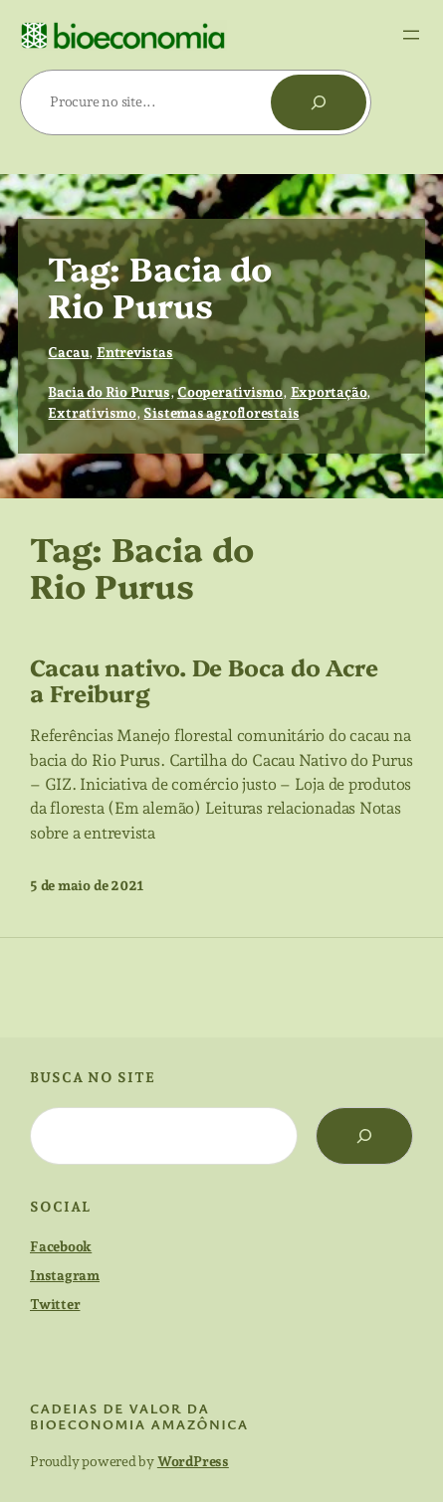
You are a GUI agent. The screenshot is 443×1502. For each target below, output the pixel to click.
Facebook (61, 1246)
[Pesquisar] (318, 102)
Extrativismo (91, 413)
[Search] (364, 1136)
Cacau (68, 352)
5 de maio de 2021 (87, 885)
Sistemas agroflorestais (221, 413)
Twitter (55, 1304)
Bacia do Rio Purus (108, 392)
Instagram (65, 1275)
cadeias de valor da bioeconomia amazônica (139, 1416)
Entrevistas (135, 352)
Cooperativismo (230, 392)
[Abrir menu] (411, 35)
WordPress (193, 1461)
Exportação (329, 392)
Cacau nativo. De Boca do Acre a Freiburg (204, 679)
